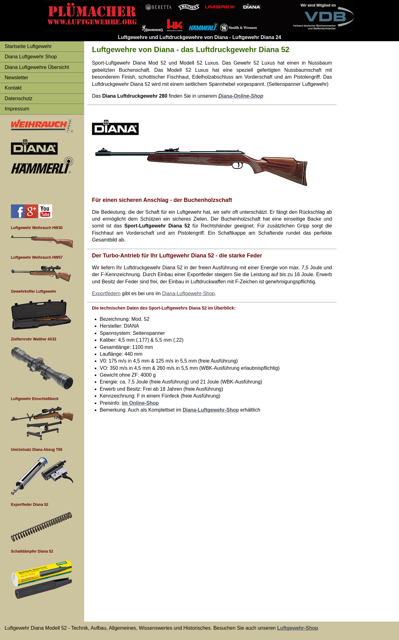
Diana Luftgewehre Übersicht (37, 67)
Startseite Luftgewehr (28, 46)
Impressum (17, 108)
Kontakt (13, 87)
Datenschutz (18, 98)
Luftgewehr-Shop (297, 628)
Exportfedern (106, 293)
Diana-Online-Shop (241, 96)
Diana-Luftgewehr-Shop (188, 293)
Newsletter (16, 77)
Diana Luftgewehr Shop (31, 56)
